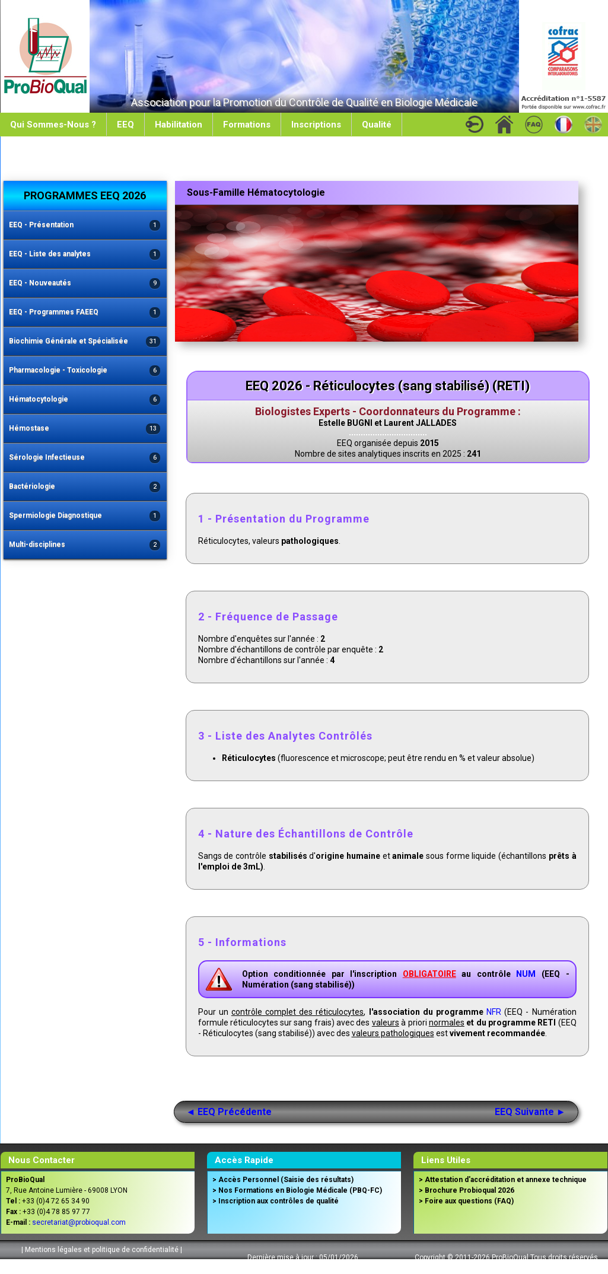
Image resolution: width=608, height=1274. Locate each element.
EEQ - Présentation (85, 225)
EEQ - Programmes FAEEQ (85, 312)
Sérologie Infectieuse (85, 458)
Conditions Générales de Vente (100, 1264)
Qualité (376, 124)
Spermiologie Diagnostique (85, 516)
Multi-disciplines (85, 545)
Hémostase (85, 429)
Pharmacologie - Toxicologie (85, 371)
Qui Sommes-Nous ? (53, 124)
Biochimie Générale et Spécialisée (85, 342)
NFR (493, 1012)
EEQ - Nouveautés (85, 283)
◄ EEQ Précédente (229, 1111)
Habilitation (178, 124)
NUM (526, 974)
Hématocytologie (85, 400)
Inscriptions (316, 124)
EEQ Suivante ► (530, 1111)
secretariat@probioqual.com (79, 1222)
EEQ (125, 124)
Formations (246, 124)
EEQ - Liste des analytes (85, 254)
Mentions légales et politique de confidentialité (102, 1250)
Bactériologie (85, 487)
